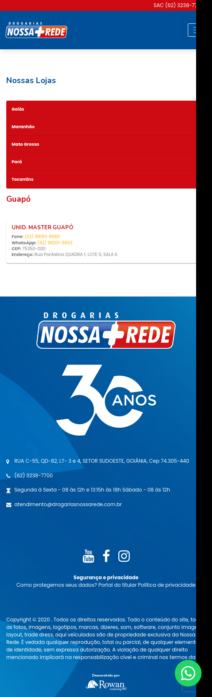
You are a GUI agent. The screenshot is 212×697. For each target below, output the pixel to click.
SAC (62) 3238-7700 (178, 5)
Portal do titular (118, 584)
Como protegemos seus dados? (57, 584)
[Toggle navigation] (197, 30)
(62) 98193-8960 (42, 236)
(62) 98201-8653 (54, 243)
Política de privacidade (167, 584)
